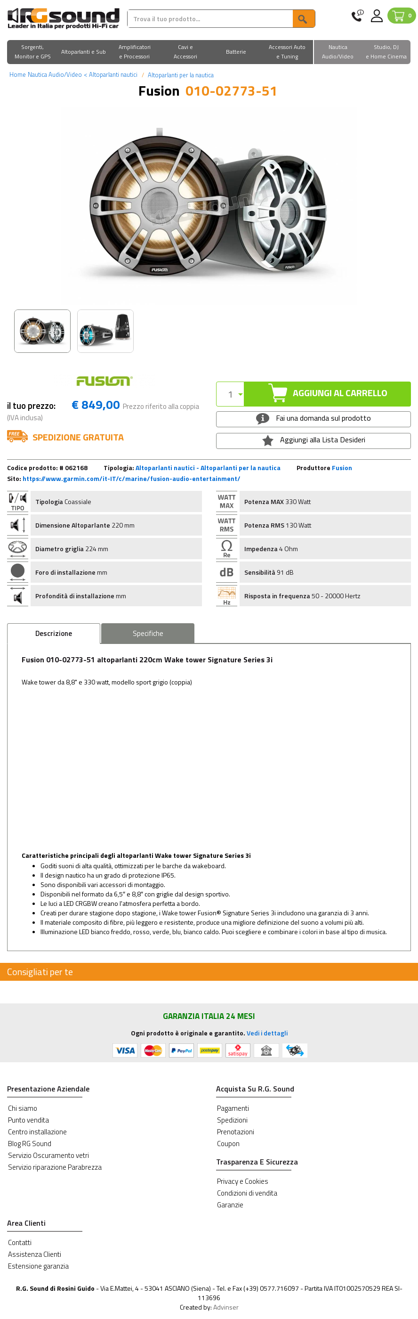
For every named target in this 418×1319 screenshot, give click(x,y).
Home (17, 74)
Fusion (342, 467)
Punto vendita (28, 1120)
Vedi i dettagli (267, 1033)
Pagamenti (233, 1108)
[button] (32, 52)
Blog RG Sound (29, 1143)
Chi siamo (22, 1108)
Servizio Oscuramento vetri (48, 1155)
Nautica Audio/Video (55, 74)
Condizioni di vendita (247, 1193)
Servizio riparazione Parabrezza (55, 1167)
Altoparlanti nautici (110, 74)
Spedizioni (232, 1120)
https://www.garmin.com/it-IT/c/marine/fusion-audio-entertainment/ (132, 478)
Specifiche (148, 633)
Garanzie (230, 1204)
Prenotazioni (235, 1131)
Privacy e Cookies (242, 1181)
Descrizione (53, 633)
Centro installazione (37, 1131)
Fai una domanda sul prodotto (313, 418)
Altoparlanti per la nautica (180, 75)
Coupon (228, 1143)
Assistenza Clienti (34, 1254)
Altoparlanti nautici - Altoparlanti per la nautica (208, 467)
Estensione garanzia (38, 1266)
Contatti (20, 1242)
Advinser (226, 1307)
